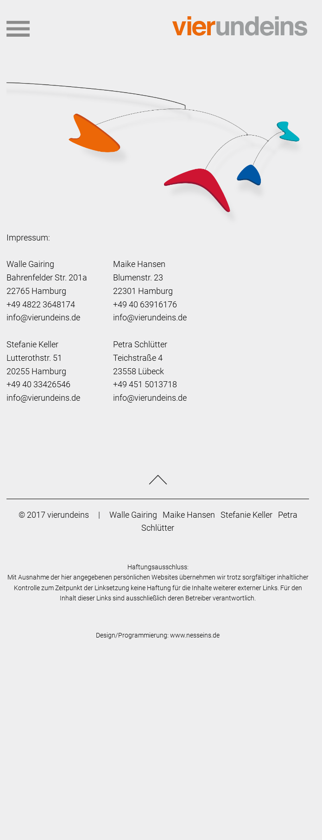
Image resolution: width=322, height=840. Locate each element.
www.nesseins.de (195, 635)
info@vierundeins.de (43, 317)
